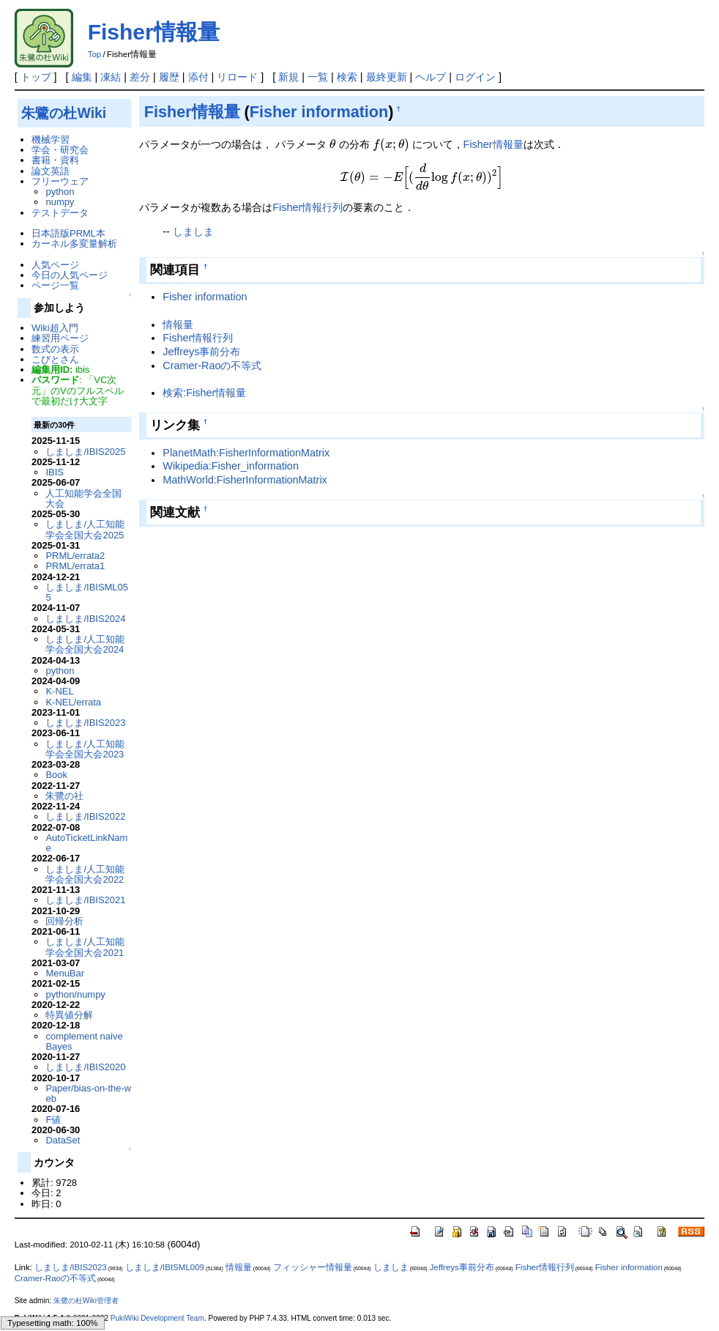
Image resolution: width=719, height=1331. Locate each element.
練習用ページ (60, 338)
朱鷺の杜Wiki (63, 113)
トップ (36, 77)
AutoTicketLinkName (86, 842)
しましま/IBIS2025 (85, 451)
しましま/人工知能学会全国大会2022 (84, 874)
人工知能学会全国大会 (83, 498)
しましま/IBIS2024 (85, 618)
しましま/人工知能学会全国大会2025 (84, 529)
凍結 (110, 77)
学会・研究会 (60, 149)
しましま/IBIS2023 (85, 722)
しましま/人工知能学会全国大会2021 (84, 946)
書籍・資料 (55, 160)
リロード (237, 77)
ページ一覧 (55, 285)
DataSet (62, 1140)
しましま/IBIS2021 (85, 899)
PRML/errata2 (75, 555)
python (59, 191)
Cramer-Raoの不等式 (212, 365)
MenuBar (64, 973)
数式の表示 (55, 349)
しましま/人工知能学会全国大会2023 (84, 749)
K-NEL (59, 691)
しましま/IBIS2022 (85, 816)
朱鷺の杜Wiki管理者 (86, 1301)
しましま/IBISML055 (86, 592)
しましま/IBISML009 (164, 1267)
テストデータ (60, 212)
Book (56, 774)
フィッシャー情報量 (312, 1267)
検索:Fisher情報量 (204, 392)
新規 (288, 77)
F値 (53, 1119)
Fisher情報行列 (307, 207)
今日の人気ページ (69, 275)
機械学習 (50, 139)
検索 (347, 77)
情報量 (178, 324)
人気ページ (55, 264)
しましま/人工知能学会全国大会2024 (84, 644)
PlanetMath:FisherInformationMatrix (246, 453)
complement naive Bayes (83, 1041)
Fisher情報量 (154, 32)
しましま (193, 231)
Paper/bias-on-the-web (88, 1093)
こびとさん (55, 359)
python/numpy (75, 994)
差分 (140, 77)
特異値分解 (69, 1014)
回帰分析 (64, 921)
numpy (59, 201)
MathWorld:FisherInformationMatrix (245, 480)
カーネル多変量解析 (74, 243)
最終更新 (386, 77)
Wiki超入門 (54, 327)
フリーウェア (60, 181)
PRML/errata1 (75, 565)
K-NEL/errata (73, 702)
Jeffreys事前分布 (201, 351)
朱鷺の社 (64, 795)
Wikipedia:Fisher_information (231, 466)
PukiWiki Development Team (157, 1318)
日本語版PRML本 (68, 233)
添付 (198, 77)
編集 (82, 77)
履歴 (169, 77)
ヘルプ (430, 77)
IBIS (54, 472)
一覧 (318, 77)
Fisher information (319, 112)
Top (95, 54)
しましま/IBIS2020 (85, 1066)
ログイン (475, 77)
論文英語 (50, 171)
